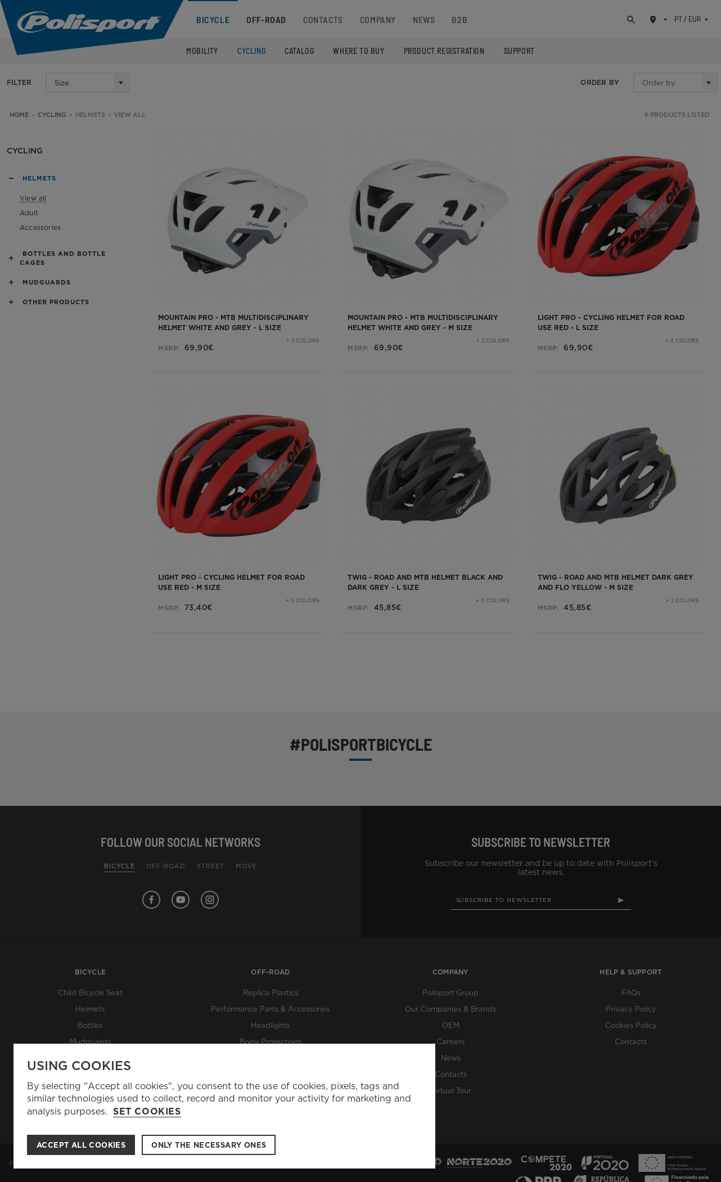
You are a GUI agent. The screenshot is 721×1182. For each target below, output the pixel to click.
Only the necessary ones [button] (208, 1145)
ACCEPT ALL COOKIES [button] (81, 1145)
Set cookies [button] (147, 1112)
